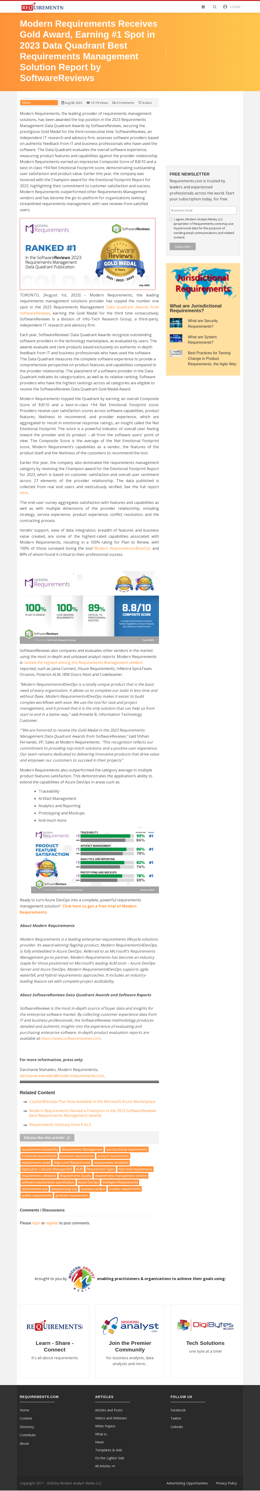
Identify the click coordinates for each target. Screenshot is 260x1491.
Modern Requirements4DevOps (122, 548)
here (24, 492)
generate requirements (71, 1195)
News (26, 103)
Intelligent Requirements (120, 1182)
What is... (102, 1434)
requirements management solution (121, 1176)
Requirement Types (101, 1169)
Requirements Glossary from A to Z (60, 1124)
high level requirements (135, 1169)
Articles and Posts (108, 1410)
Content (26, 1419)
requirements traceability (40, 1149)
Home (24, 1410)
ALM (79, 1169)
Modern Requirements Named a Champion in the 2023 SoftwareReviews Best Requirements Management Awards (92, 1113)
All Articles (105, 1466)
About (24, 1444)
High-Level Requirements (72, 1162)
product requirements (113, 1156)
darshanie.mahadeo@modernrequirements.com (62, 1075)
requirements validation (39, 1176)
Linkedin (177, 1427)
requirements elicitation (111, 1162)
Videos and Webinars (111, 1418)
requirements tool (35, 1189)
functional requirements (39, 1156)
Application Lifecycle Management (47, 1169)
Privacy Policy (226, 1483)
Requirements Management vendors (83, 662)
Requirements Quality (75, 1176)
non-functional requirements (127, 1149)
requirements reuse (36, 1162)
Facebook (178, 1410)
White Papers (105, 1426)
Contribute (28, 1435)
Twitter (176, 1419)
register (52, 1223)
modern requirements (125, 1189)
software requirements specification (48, 1182)
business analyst (93, 1189)
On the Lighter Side (109, 1458)
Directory (27, 1427)
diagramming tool (64, 1189)
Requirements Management (82, 1149)
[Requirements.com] (42, 6)
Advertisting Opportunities (187, 1483)
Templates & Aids (108, 1450)
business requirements (77, 1156)
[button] (206, 7)
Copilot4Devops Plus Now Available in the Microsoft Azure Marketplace (92, 1101)
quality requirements (37, 1195)
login (36, 1223)
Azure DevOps (88, 1182)
